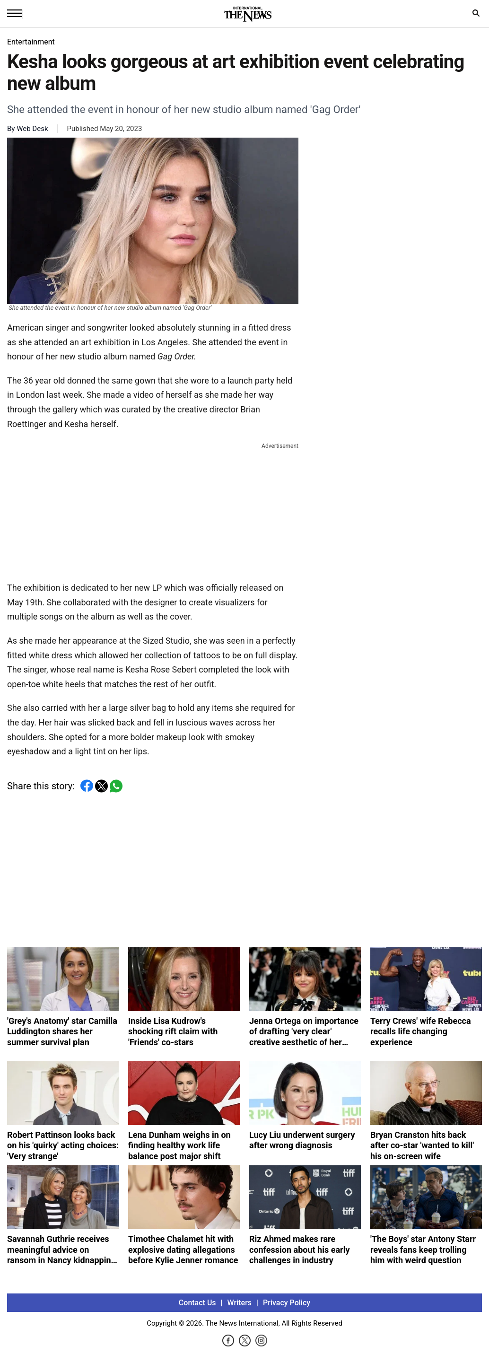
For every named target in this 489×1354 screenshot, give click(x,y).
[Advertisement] (153, 510)
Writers (239, 1302)
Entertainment (31, 41)
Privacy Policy (286, 1302)
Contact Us (197, 1302)
